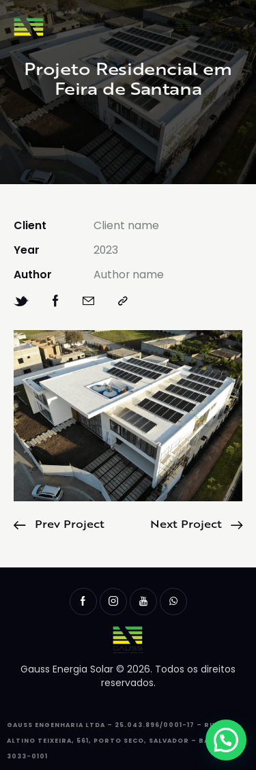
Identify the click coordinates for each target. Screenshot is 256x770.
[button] (225, 740)
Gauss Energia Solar (66, 669)
